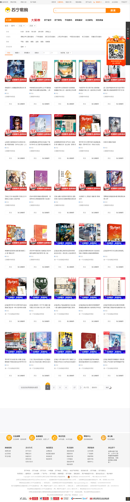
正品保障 (16, 436)
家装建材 (78, 20)
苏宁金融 (35, 470)
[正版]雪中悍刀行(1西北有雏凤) (114, 251)
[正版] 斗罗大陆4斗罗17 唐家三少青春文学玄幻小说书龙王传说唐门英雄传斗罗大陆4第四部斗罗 (65, 362)
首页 (6, 26)
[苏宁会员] (88, 2)
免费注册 (8, 451)
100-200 (40, 32)
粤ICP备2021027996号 (99, 477)
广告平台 (44, 473)
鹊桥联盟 (61, 473)
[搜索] (81, 10)
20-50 (27, 32)
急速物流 (39, 436)
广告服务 (90, 453)
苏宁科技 (27, 470)
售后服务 (70, 448)
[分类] (16, 20)
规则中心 (90, 462)
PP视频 (50, 470)
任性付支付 (29, 462)
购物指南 (8, 448)
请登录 (54, 2)
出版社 (8, 37)
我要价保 (70, 453)
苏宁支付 (28, 451)
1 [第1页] (47, 386)
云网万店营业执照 (82, 486)
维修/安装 (70, 456)
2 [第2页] (53, 386)
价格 (7, 32)
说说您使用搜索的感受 (29, 387)
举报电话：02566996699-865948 (101, 483)
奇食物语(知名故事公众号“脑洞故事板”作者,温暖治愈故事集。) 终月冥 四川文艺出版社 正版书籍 (40, 90)
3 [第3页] (59, 386)
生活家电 (89, 20)
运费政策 (49, 451)
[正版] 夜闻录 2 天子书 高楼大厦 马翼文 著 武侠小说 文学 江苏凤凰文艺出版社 (40, 307)
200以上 (48, 32)
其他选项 (9, 47)
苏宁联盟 (53, 473)
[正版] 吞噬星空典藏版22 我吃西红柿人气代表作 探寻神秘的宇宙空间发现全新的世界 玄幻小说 (114, 362)
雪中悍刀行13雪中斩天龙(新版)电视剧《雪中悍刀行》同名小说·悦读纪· (89, 144)
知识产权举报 (74, 470)
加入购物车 (21, 104)
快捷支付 (28, 456)
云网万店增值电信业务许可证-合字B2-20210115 (31, 480)
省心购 (110, 436)
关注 (10, 104)
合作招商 (90, 451)
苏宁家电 (58, 20)
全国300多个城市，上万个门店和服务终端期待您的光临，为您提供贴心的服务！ (113, 456)
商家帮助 (90, 456)
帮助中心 (87, 436)
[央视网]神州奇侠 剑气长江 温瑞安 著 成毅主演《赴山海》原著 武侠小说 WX (65, 144)
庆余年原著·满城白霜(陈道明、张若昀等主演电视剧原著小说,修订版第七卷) (40, 199)
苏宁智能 (93, 470)
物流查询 (49, 459)
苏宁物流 (58, 470)
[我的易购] (79, 2)
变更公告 (70, 486)
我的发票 (70, 464)
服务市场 (90, 459)
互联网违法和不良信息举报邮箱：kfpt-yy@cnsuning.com (70, 483)
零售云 (65, 470)
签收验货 (49, 456)
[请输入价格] (46, 52)
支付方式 (29, 448)
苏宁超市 (47, 20)
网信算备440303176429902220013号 (91, 489)
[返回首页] (4, 2)
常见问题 (8, 456)
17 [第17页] (74, 386)
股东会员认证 (100, 473)
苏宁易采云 (102, 470)
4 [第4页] (66, 386)
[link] (9, 52)
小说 (20, 26)
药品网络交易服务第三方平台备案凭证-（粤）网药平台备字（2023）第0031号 (52, 489)
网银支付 (28, 453)
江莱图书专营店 (10, 96)
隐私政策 (77, 473)
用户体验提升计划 (88, 473)
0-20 (22, 32)
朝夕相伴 (110, 473)
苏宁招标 (69, 473)
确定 (108, 388)
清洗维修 (99, 20)
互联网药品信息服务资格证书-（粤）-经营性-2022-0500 (96, 480)
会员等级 (8, 453)
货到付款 (28, 459)
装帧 (7, 42)
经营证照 (47, 483)
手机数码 (68, 20)
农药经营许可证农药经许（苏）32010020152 (104, 486)
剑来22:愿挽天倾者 (110, 142)
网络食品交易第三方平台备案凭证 (30, 483)
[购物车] (98, 2)
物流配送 (49, 448)
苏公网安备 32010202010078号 (79, 477)
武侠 (31, 26)
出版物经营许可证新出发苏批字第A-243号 (62, 480)
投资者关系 (84, 470)
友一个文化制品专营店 (61, 260)
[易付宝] (107, 2)
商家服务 (90, 448)
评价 (7, 93)
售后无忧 (61, 436)
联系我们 (20, 473)
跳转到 (94, 387)
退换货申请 (70, 462)
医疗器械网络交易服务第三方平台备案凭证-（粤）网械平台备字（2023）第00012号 (38, 486)
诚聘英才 (28, 473)
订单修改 (70, 459)
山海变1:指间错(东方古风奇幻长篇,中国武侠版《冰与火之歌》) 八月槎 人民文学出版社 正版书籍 (16, 144)
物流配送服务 (50, 453)
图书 (13, 26)
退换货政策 (70, 451)
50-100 (33, 32)
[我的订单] (69, 2)
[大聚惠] (36, 20)
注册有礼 (60, 2)
